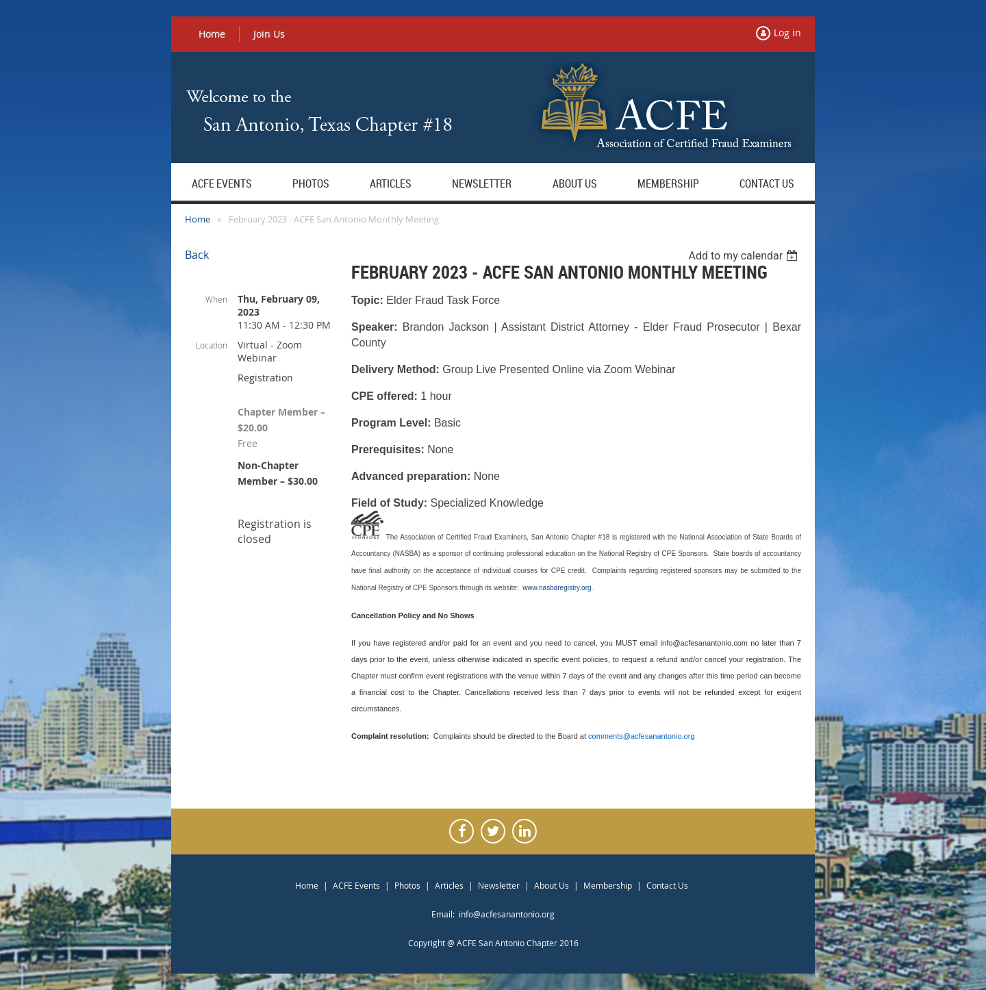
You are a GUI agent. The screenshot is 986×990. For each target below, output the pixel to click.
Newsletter (499, 885)
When (216, 299)
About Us (551, 885)
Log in (787, 32)
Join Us (269, 33)
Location (211, 345)
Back (197, 254)
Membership (607, 885)
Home (212, 33)
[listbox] (744, 255)
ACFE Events (356, 885)
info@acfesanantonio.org (507, 914)
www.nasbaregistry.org (556, 588)
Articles (449, 885)
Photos (407, 885)
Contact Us (667, 885)
